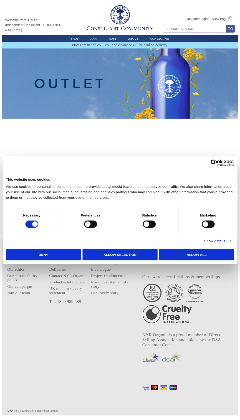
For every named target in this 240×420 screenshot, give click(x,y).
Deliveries (57, 269)
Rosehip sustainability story (109, 284)
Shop (74, 38)
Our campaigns (20, 286)
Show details (199, 241)
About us (15, 262)
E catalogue (101, 269)
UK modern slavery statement (65, 290)
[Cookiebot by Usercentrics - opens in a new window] (199, 162)
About (133, 38)
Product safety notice (67, 282)
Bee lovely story (105, 292)
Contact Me (159, 38)
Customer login (197, 19)
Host (112, 38)
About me (12, 30)
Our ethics (16, 269)
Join (93, 38)
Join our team (18, 292)
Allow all (187, 255)
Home (12, 256)
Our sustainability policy (22, 277)
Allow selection (120, 255)
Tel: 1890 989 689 (65, 301)
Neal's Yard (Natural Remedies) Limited (36, 410)
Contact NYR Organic (67, 275)
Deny (53, 255)
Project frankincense (108, 275)
